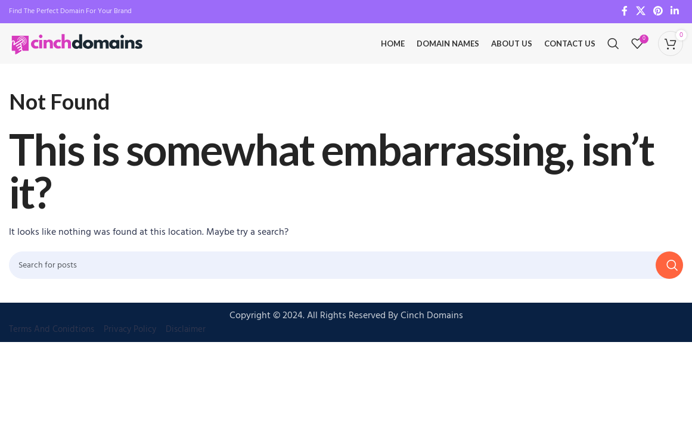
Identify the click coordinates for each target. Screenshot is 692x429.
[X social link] (640, 11)
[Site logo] (78, 50)
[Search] (613, 51)
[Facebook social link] (624, 11)
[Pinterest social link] (657, 11)
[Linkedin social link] (675, 11)
